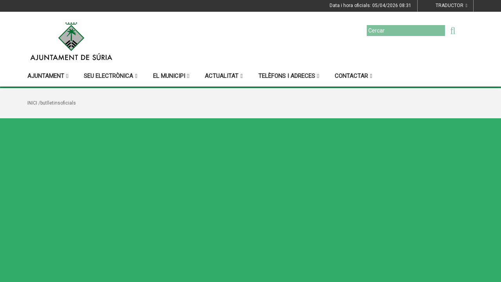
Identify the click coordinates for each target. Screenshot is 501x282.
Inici (32, 103)
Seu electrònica (110, 76)
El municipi (171, 76)
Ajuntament (47, 76)
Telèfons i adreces (288, 76)
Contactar (353, 76)
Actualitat (223, 76)
